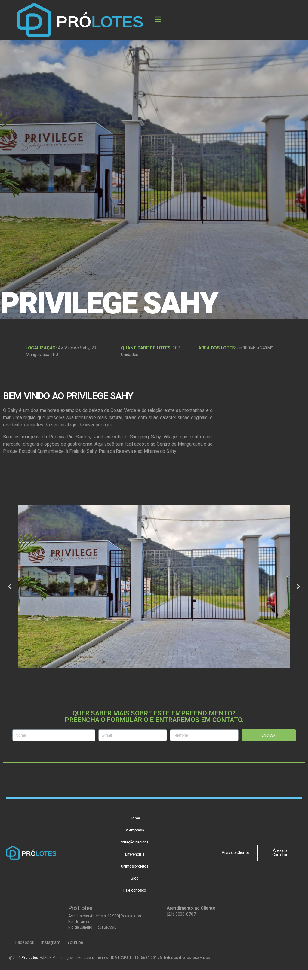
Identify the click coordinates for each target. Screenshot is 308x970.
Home (135, 818)
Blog (135, 878)
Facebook (25, 942)
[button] (10, 586)
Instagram (51, 942)
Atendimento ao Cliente (191, 908)
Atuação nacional (134, 842)
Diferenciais (135, 854)
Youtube (75, 942)
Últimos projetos (135, 866)
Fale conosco (134, 890)
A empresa (135, 830)
